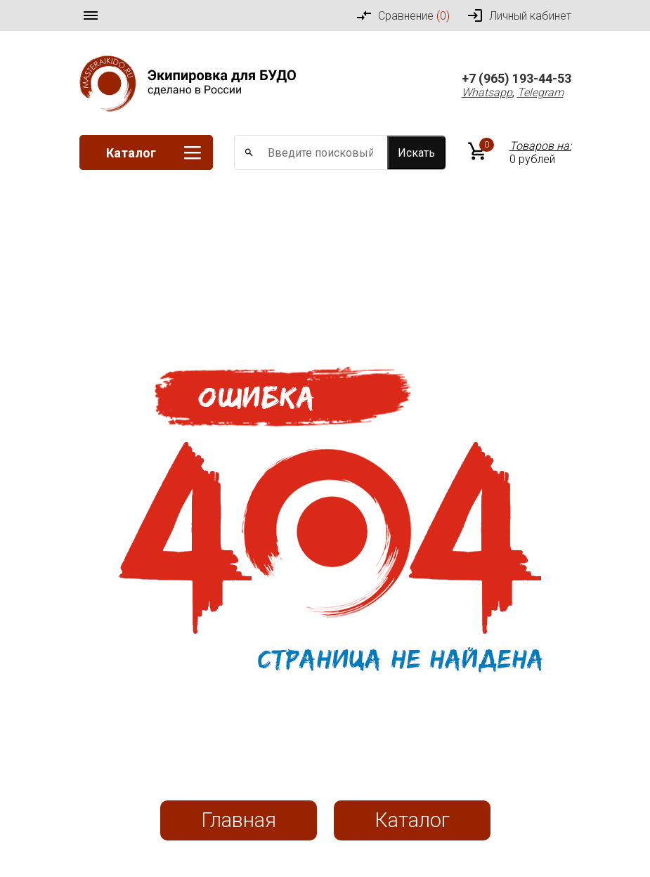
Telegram (540, 92)
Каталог (153, 152)
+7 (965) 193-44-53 (516, 78)
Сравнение (403, 15)
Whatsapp (487, 92)
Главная (238, 820)
